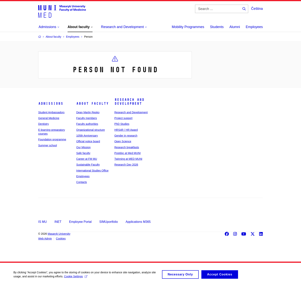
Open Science (122, 141)
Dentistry (43, 123)
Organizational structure (90, 129)
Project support (123, 118)
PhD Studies (121, 123)
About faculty (92, 103)
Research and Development (129, 102)
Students (217, 27)
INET (57, 221)
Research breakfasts (126, 147)
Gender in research (125, 135)
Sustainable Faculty (88, 164)
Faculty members (86, 118)
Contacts (81, 182)
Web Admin (45, 238)
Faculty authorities (87, 123)
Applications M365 (138, 221)
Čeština (257, 9)
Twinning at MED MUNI (128, 158)
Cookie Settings (75, 278)
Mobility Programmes (188, 27)
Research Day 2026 (126, 164)
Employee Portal (80, 221)
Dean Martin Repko (87, 112)
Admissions (50, 103)
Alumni (234, 27)
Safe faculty (83, 153)
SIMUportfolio (108, 221)
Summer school (47, 145)
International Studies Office (92, 170)
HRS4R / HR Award (126, 129)
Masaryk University (59, 233)
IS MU (42, 221)
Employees (254, 27)
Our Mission (83, 147)
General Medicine (48, 118)
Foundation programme (52, 139)
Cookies (61, 238)
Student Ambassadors (51, 112)
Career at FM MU (86, 158)
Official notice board (88, 141)
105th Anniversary (87, 135)
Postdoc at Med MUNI (127, 153)
